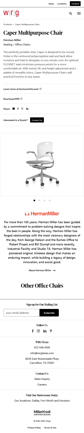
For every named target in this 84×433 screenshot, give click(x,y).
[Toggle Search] (70, 13)
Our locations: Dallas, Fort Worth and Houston (42, 400)
